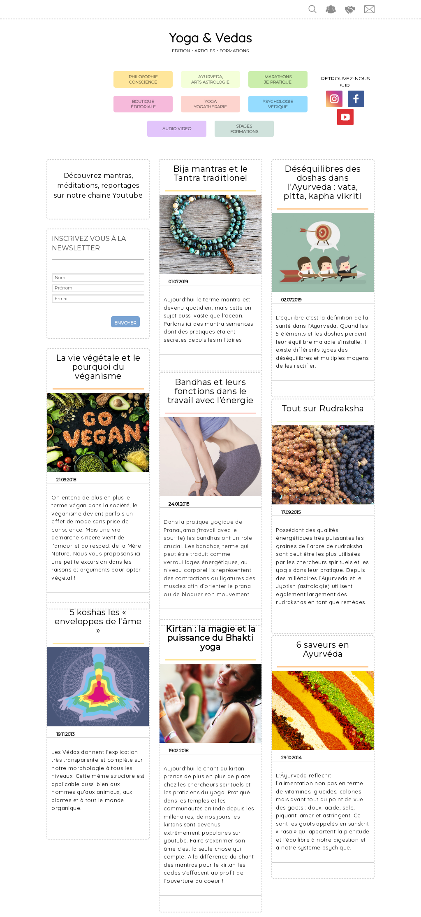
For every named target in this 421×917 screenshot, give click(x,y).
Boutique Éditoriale (143, 104)
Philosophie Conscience (143, 79)
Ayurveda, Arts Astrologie (210, 79)
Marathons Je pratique (277, 79)
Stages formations (244, 129)
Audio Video (176, 128)
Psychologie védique (277, 104)
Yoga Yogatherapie (210, 104)
